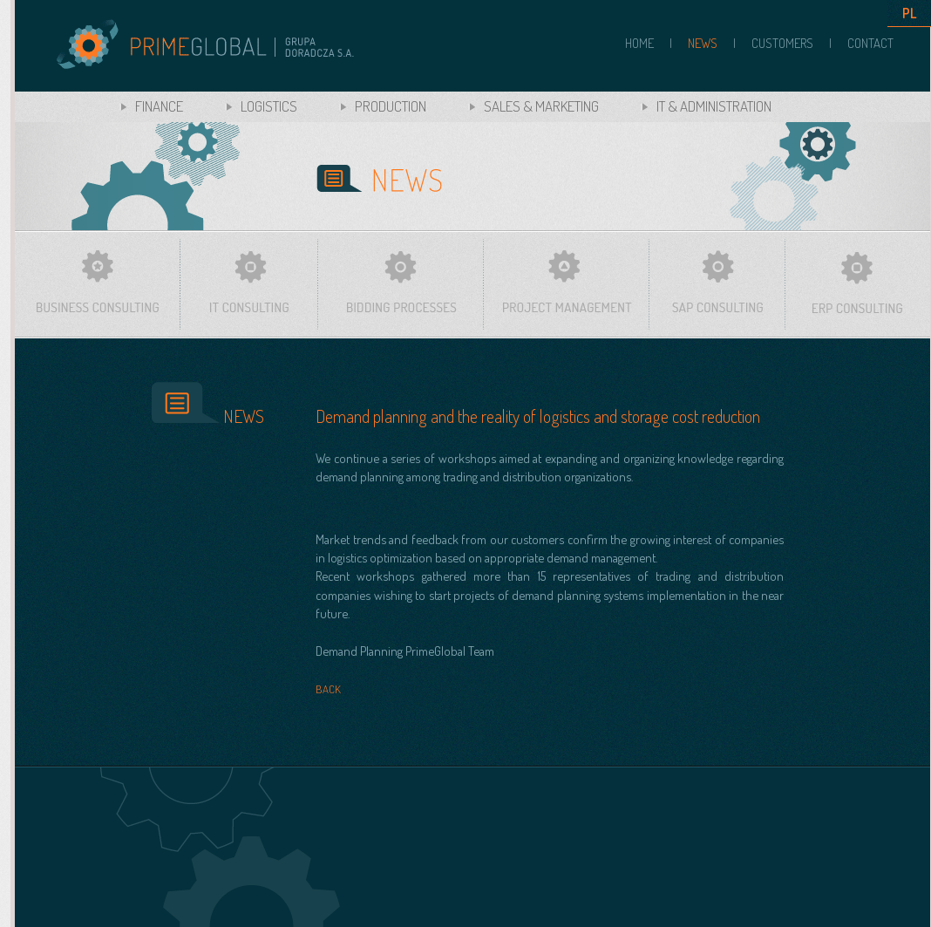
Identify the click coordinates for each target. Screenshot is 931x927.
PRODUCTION (390, 106)
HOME (639, 43)
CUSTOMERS (782, 43)
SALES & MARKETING (541, 106)
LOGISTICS (269, 106)
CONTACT (870, 43)
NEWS (702, 43)
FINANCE (159, 106)
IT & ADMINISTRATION (713, 106)
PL (909, 13)
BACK (328, 689)
